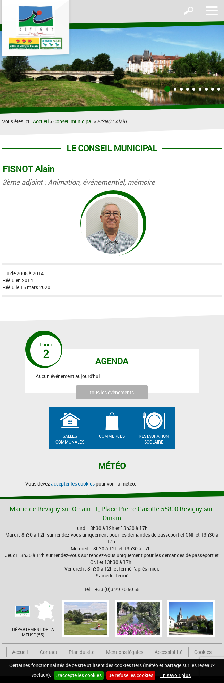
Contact (48, 652)
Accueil (41, 121)
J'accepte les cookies (79, 675)
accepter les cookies (73, 483)
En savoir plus (175, 675)
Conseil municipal (73, 121)
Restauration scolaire (154, 439)
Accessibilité (168, 652)
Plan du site (81, 652)
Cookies (203, 652)
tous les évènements (112, 392)
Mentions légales (124, 652)
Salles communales (69, 439)
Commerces (112, 436)
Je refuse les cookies (131, 675)
